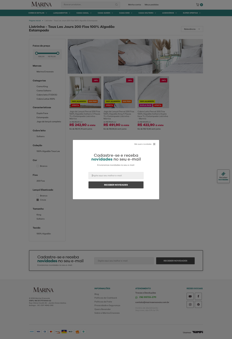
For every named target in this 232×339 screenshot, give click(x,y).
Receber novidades (116, 185)
